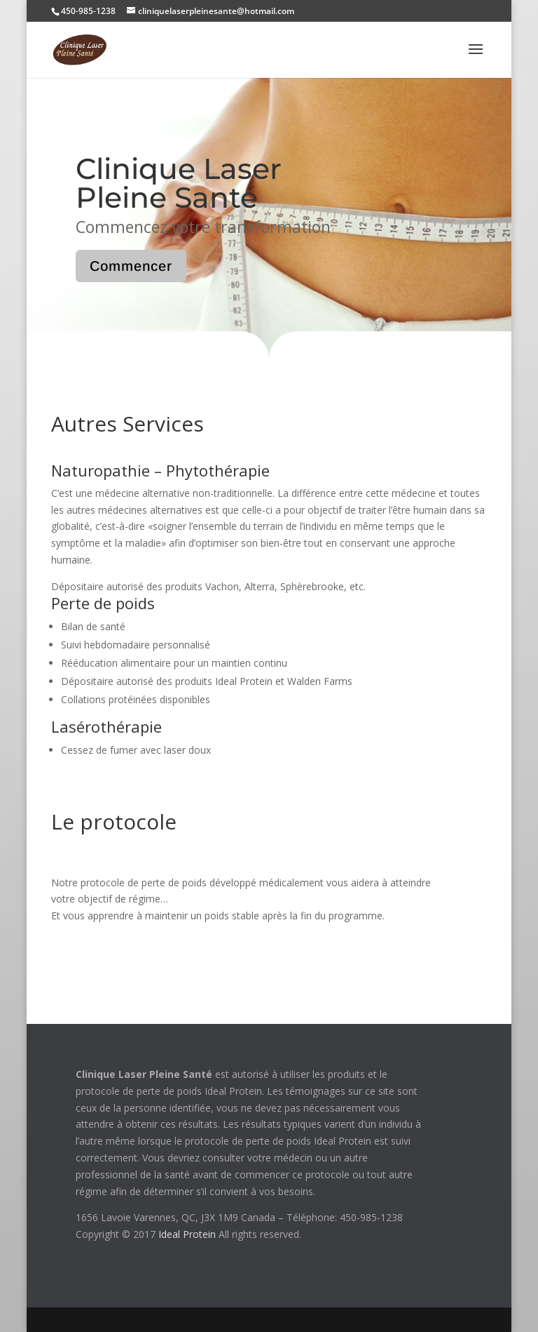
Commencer (131, 266)
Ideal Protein (187, 1234)
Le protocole (114, 821)
